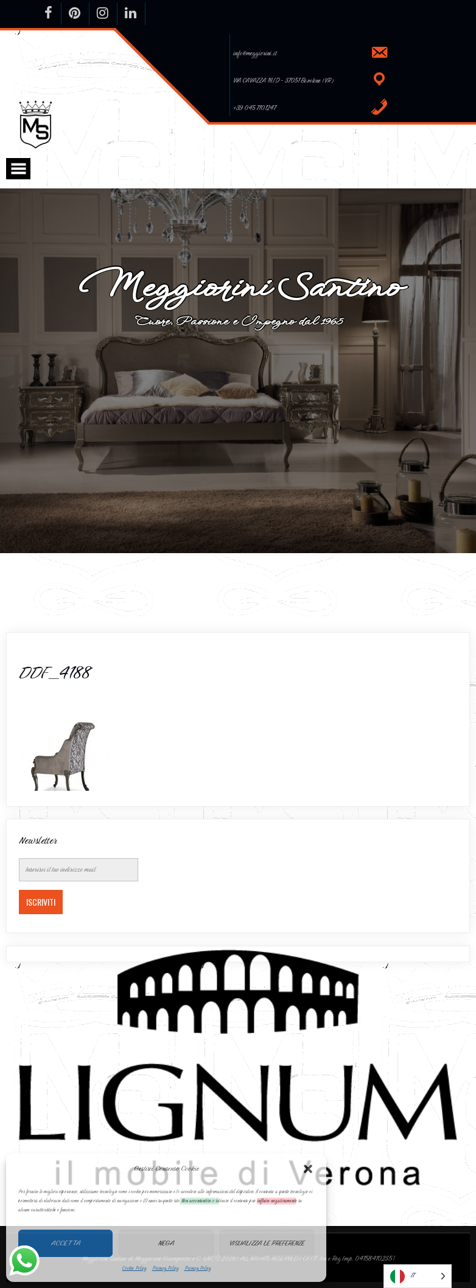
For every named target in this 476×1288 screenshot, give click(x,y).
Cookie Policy (134, 1268)
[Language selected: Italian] (417, 1276)
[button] (308, 1169)
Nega (166, 1243)
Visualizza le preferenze (266, 1243)
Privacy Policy (165, 1268)
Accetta (65, 1243)
